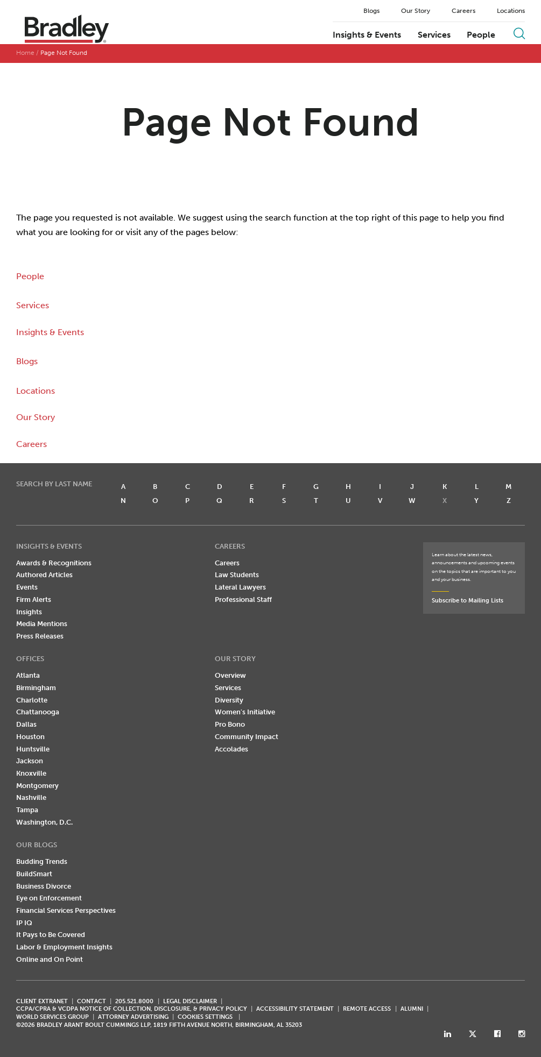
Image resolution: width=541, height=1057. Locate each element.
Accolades (231, 749)
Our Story (415, 11)
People (481, 35)
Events (27, 587)
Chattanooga (37, 712)
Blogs (371, 11)
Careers (463, 11)
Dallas (26, 724)
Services (434, 35)
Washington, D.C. (44, 822)
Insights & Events (367, 35)
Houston (30, 737)
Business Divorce (43, 886)
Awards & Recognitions (54, 563)
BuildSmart (34, 874)
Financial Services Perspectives (66, 910)
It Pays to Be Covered (50, 935)
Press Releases (40, 636)
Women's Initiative (245, 712)
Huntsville (33, 749)
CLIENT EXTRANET (42, 1001)
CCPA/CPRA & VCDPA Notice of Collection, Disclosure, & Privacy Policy (131, 1008)
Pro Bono (230, 724)
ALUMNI (412, 1008)
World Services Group (52, 1016)
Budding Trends (41, 861)
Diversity (229, 700)
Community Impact (246, 737)
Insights (29, 612)
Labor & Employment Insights (64, 947)
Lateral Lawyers (240, 587)
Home (25, 52)
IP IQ (24, 923)
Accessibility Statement (295, 1008)
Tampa (27, 810)
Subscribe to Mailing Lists (467, 600)
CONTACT (91, 1001)
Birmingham (36, 688)
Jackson (29, 761)
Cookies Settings (205, 1017)
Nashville (31, 797)
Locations (511, 11)
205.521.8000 (134, 1001)
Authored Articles (44, 575)
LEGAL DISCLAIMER (190, 1001)
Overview (230, 675)
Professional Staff (243, 599)
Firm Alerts (33, 599)
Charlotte (31, 700)
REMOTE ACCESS (367, 1008)
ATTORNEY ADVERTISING (133, 1016)
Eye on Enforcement (49, 898)
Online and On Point (49, 959)
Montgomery (37, 786)
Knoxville (31, 773)
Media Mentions (41, 624)
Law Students (237, 575)
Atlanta (28, 675)
